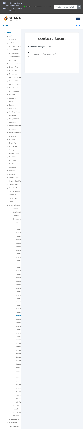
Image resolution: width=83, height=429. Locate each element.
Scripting (12, 167)
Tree (11, 201)
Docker (12, 94)
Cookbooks (13, 87)
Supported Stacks (16, 181)
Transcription (14, 191)
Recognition (14, 153)
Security (12, 174)
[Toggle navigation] (78, 18)
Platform (12, 136)
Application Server (16, 49)
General (12, 108)
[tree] (11, 230)
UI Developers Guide (17, 205)
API (10, 36)
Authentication (15, 63)
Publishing (13, 146)
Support (48, 7)
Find (11, 101)
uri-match (20, 398)
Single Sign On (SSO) (17, 177)
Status (29, 7)
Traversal (13, 198)
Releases (38, 7)
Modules (12, 122)
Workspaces (14, 426)
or (17, 381)
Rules (11, 163)
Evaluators (17, 219)
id (16, 374)
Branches (13, 70)
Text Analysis (14, 188)
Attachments (14, 56)
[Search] (65, 7)
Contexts (16, 215)
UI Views (16, 416)
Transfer (12, 195)
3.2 (77, 25)
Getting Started (15, 112)
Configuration (18, 212)
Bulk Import (13, 74)
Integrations (14, 119)
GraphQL (13, 115)
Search (12, 170)
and (17, 222)
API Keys (12, 39)
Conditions (13, 81)
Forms (11, 105)
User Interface (15, 419)
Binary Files (13, 67)
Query (11, 150)
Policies (12, 139)
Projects (12, 143)
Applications (14, 53)
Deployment (14, 91)
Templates (13, 184)
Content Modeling (16, 84)
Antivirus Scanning (16, 46)
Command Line (15, 77)
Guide (5, 25)
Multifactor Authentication (19, 125)
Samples (16, 409)
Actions (12, 43)
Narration (13, 129)
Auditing (12, 60)
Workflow (13, 422)
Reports (12, 160)
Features (12, 98)
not (17, 378)
